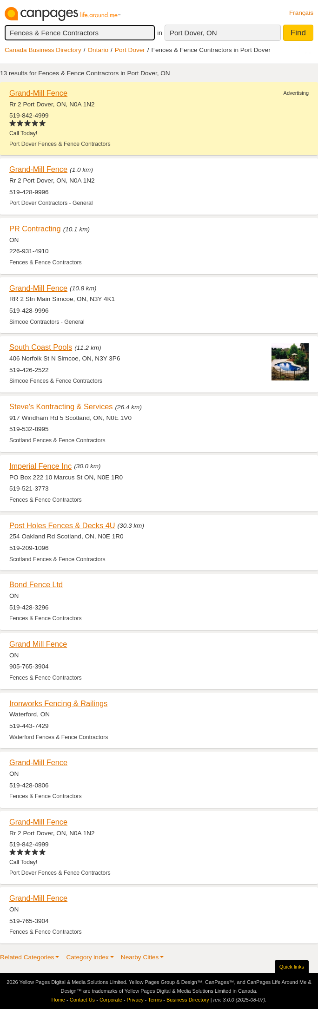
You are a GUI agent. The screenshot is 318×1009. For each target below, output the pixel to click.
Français (301, 12)
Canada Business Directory (43, 49)
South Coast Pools (40, 347)
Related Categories (27, 957)
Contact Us (82, 999)
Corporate (110, 999)
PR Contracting (35, 228)
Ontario (98, 49)
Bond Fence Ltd (36, 584)
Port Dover (130, 49)
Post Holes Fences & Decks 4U (62, 525)
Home (58, 999)
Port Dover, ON (193, 33)
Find (298, 32)
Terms (155, 999)
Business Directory (187, 999)
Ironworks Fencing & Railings (58, 703)
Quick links (291, 967)
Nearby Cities (140, 957)
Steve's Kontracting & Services (61, 406)
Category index (87, 957)
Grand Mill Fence (38, 644)
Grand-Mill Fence (38, 93)
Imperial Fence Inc (40, 466)
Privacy (135, 999)
